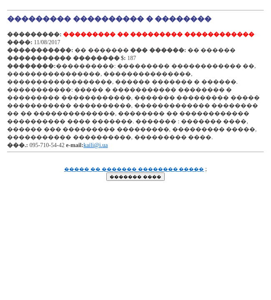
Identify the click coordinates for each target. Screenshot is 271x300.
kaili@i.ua (95, 145)
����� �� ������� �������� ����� (134, 169)
